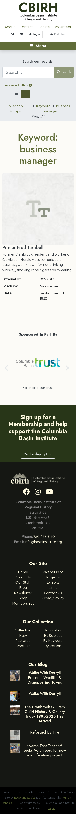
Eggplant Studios (24, 797)
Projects (53, 577)
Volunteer (63, 27)
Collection (23, 630)
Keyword (43, 106)
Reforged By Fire (44, 732)
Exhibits (53, 582)
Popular (23, 646)
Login (34, 34)
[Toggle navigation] (38, 46)
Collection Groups (14, 108)
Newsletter (23, 593)
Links (53, 588)
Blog (23, 588)
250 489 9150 (44, 537)
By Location (53, 630)
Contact (26, 27)
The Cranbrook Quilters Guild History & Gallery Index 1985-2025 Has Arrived (45, 714)
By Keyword (53, 641)
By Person (53, 646)
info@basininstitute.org (43, 542)
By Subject (53, 636)
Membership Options (38, 454)
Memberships (23, 603)
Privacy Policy (53, 598)
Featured (23, 641)
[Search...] (28, 72)
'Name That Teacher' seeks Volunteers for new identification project (44, 750)
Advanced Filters (18, 85)
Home (23, 572)
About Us (23, 577)
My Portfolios (55, 34)
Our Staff (23, 582)
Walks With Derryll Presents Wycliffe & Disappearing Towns (45, 677)
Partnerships (53, 572)
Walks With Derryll (45, 693)
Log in (51, 808)
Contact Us (53, 593)
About (10, 27)
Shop (23, 598)
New (23, 636)
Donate (44, 27)
